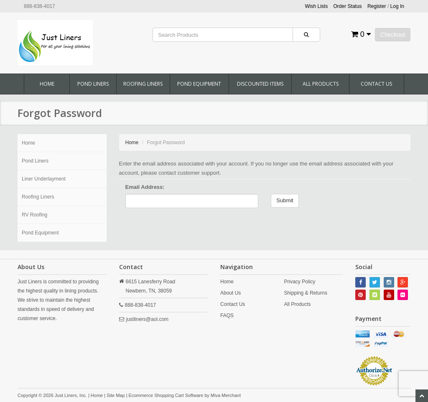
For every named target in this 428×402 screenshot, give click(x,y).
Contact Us (376, 83)
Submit (284, 200)
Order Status (348, 6)
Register (376, 6)
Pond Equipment (199, 83)
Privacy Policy (300, 282)
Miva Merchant (226, 395)
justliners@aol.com (147, 319)
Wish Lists (316, 6)
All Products (321, 83)
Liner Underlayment (44, 179)
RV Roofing (34, 215)
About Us (230, 293)
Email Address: (145, 187)
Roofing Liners (143, 83)
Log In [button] (397, 6)
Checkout (392, 34)
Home (47, 83)
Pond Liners (93, 83)
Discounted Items (260, 83)
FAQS (227, 315)
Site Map (116, 395)
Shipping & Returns (305, 293)
